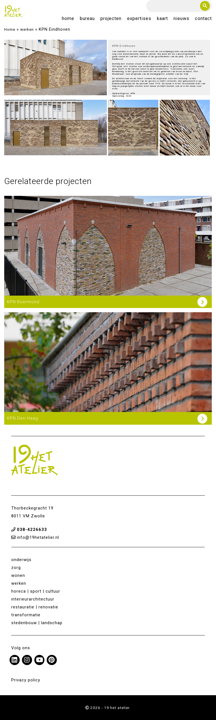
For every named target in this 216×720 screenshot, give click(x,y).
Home (68, 18)
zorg (16, 567)
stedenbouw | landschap (36, 622)
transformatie (25, 614)
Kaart (162, 18)
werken (27, 29)
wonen (18, 575)
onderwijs (21, 559)
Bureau (87, 18)
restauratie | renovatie (34, 607)
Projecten (111, 18)
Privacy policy (25, 680)
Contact (203, 18)
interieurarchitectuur (32, 599)
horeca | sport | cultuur (35, 591)
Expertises (139, 18)
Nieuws (181, 18)
